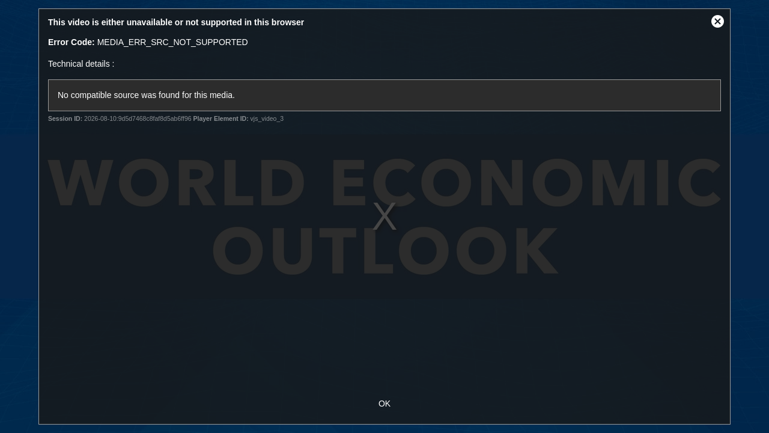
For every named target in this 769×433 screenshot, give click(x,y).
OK (384, 403)
